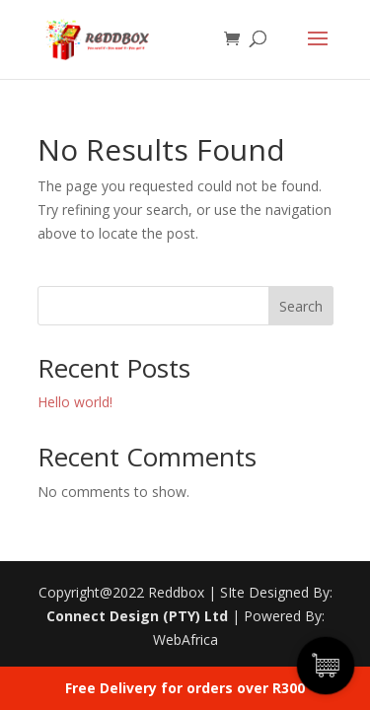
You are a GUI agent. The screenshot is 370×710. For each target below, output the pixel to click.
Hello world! (74, 401)
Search (301, 306)
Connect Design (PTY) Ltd (137, 615)
